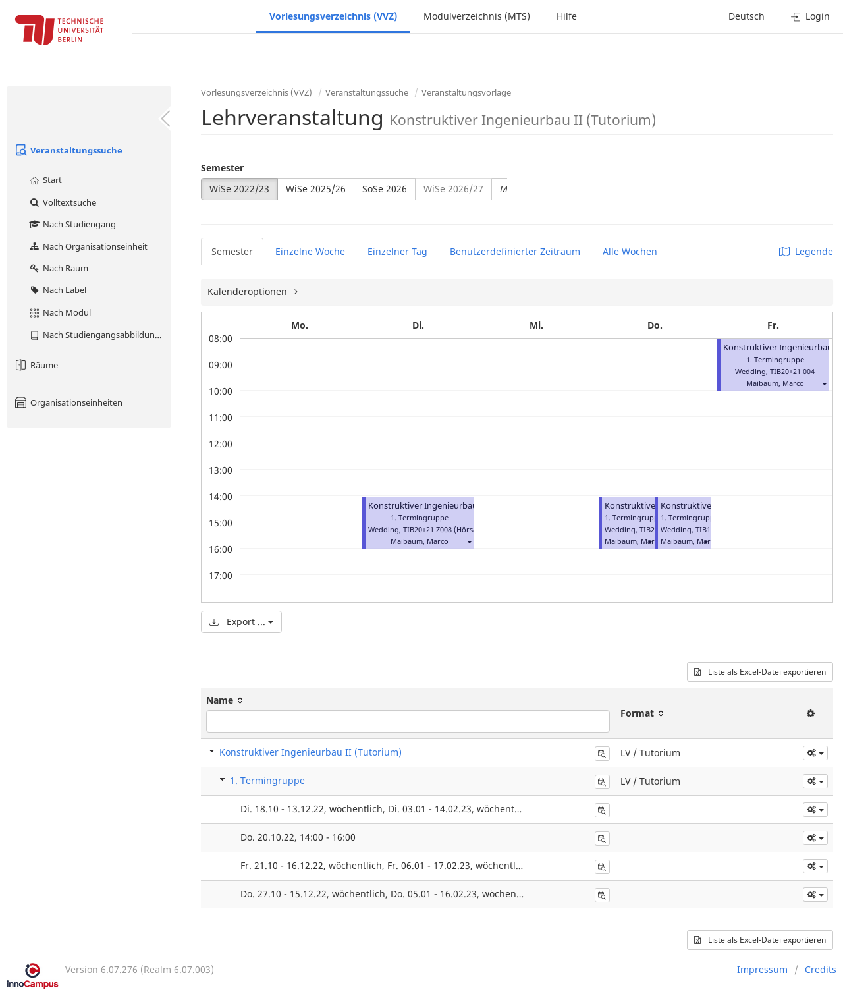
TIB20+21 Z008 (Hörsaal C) (447, 529)
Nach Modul (59, 312)
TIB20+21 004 (792, 371)
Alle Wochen (630, 251)
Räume (35, 365)
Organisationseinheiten (67, 402)
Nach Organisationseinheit (88, 246)
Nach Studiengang (72, 224)
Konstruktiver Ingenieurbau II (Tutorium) (449, 505)
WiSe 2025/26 (316, 188)
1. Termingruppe (267, 780)
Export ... (241, 621)
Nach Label (57, 290)
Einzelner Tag (397, 251)
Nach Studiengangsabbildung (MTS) (99, 335)
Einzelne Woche (310, 251)
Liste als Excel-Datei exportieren (760, 671)
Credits (820, 969)
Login (810, 16)
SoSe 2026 (384, 188)
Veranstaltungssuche (67, 150)
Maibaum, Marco (420, 541)
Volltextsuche (62, 202)
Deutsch (746, 16)
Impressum (762, 969)
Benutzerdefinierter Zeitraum (515, 251)
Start (45, 180)
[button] (469, 541)
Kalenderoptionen (248, 291)
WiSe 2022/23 (239, 188)
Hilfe (567, 16)
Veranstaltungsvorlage (466, 92)
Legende (806, 251)
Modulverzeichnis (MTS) (476, 16)
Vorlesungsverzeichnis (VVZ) (333, 16)
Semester (222, 167)
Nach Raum (58, 268)
